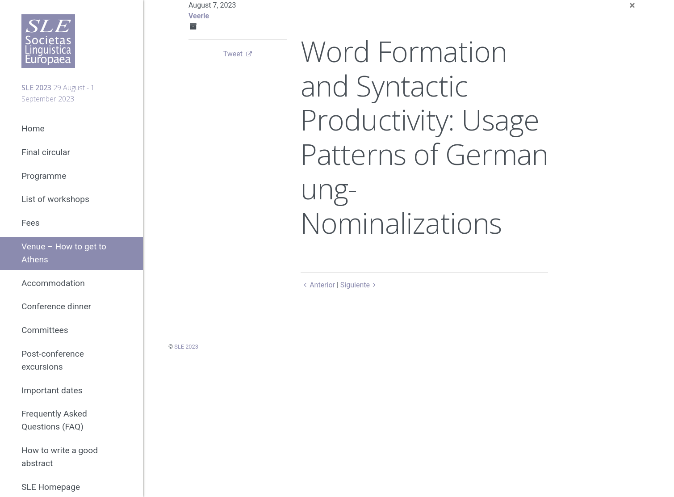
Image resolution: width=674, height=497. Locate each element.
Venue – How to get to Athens (63, 253)
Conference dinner (56, 306)
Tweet (233, 54)
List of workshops (55, 199)
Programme (44, 176)
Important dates (52, 390)
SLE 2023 (186, 346)
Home (33, 128)
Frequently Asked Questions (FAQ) (54, 420)
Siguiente (359, 285)
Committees (44, 330)
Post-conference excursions (52, 360)
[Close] (632, 5)
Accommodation (53, 283)
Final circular (45, 152)
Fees (30, 223)
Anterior (318, 285)
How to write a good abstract (59, 456)
